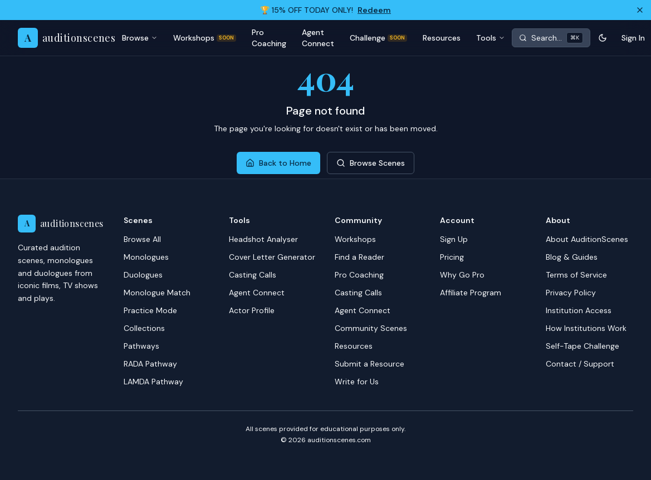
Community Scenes (371, 328)
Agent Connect (318, 37)
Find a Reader (359, 257)
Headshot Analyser (263, 239)
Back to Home (278, 163)
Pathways (141, 346)
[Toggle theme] (603, 38)
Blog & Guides (572, 257)
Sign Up (454, 239)
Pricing (452, 257)
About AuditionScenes (587, 239)
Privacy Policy (571, 293)
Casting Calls (252, 275)
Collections (144, 328)
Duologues (143, 275)
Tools (490, 38)
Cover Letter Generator (272, 257)
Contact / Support (580, 364)
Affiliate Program (470, 293)
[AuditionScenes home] (66, 38)
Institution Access (578, 310)
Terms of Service (576, 275)
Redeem (374, 10)
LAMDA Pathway (153, 382)
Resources (442, 38)
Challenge (378, 38)
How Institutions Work (586, 328)
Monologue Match (157, 293)
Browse (140, 38)
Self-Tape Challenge (582, 346)
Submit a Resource (369, 364)
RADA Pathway (150, 364)
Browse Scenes (370, 163)
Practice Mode (150, 310)
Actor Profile (252, 310)
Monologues (146, 257)
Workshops (204, 38)
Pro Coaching (269, 37)
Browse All (142, 239)
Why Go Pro (462, 275)
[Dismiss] (639, 10)
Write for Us (357, 382)
